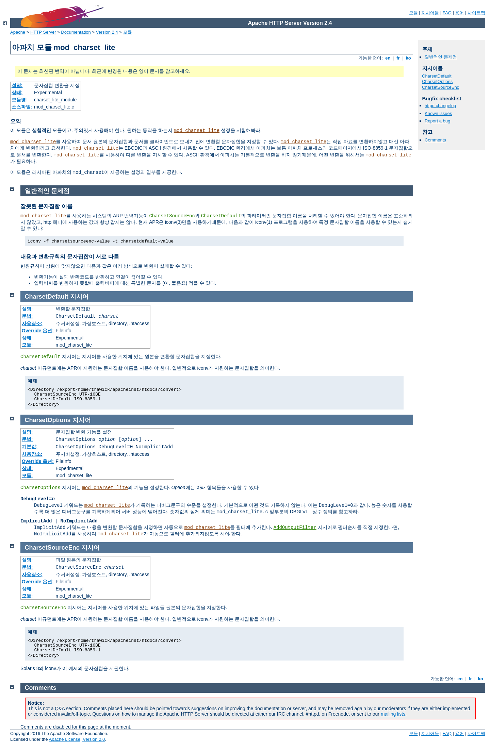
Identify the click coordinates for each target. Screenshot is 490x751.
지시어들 (430, 12)
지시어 (79, 296)
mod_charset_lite (196, 130)
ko (408, 58)
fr (398, 58)
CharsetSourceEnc (440, 87)
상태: (17, 92)
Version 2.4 (107, 32)
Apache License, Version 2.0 (77, 739)
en (388, 58)
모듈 (413, 12)
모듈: (27, 345)
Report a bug (437, 120)
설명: (17, 85)
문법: (27, 316)
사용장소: (32, 323)
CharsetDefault (437, 76)
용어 (459, 12)
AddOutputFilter (295, 527)
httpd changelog (440, 105)
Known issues (438, 113)
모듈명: (20, 99)
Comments (435, 140)
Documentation (76, 32)
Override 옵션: (38, 330)
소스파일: (22, 107)
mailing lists (393, 714)
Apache (17, 32)
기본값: (30, 446)
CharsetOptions (437, 81)
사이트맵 (476, 12)
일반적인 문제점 (441, 57)
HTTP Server (43, 32)
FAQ (447, 12)
